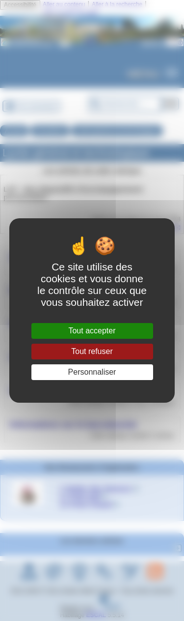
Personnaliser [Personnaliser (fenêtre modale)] (92, 372)
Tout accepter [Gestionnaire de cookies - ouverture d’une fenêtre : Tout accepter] (91, 330)
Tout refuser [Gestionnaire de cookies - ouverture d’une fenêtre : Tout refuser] (91, 351)
